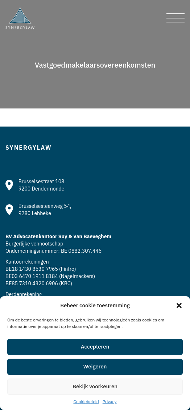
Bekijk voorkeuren (95, 386)
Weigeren (95, 366)
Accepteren (95, 346)
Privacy (110, 401)
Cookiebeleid (86, 401)
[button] (179, 305)
